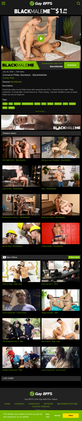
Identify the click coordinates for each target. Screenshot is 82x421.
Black (43, 103)
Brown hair (58, 103)
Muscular (72, 103)
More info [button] (48, 415)
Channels (19, 404)
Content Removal (41, 407)
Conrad (6, 78)
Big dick (37, 103)
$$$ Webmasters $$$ (67, 404)
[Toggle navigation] (3, 3)
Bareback (17, 103)
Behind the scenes (27, 103)
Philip (12, 78)
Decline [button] (57, 415)
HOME (7, 404)
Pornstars (34, 404)
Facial (65, 103)
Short (5, 107)
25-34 (5, 103)
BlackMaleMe (16, 82)
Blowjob (50, 103)
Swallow (11, 107)
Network (48, 404)
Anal (11, 103)
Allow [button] (71, 415)
